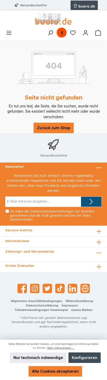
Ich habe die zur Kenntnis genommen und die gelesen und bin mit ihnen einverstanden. (52, 215)
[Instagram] (35, 288)
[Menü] (9, 33)
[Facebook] (22, 288)
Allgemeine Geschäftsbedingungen (36, 301)
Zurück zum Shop (53, 128)
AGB (45, 215)
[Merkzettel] (73, 33)
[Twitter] (47, 288)
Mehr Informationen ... (60, 347)
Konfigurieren (84, 357)
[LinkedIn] (72, 288)
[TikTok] (60, 288)
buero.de (84, 5)
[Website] (85, 288)
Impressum (70, 305)
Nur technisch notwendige (38, 357)
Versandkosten (22, 322)
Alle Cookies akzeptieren (55, 371)
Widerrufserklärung (79, 301)
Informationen (17, 241)
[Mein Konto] (85, 33)
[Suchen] (50, 33)
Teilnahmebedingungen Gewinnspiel (41, 310)
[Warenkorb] (98, 33)
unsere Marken (82, 310)
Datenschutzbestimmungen (52, 211)
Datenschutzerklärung (42, 305)
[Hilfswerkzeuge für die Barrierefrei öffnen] (62, 33)
